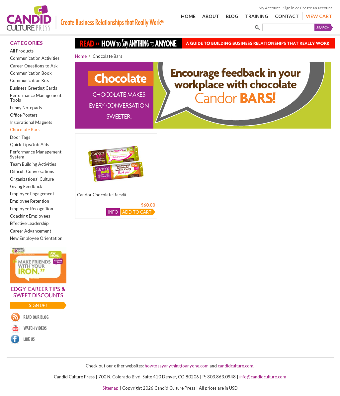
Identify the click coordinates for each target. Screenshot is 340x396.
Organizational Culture (32, 179)
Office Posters (24, 115)
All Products (22, 50)
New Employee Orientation (36, 238)
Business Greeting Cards (33, 88)
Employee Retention (29, 201)
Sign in (289, 7)
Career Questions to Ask (34, 65)
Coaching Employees (30, 216)
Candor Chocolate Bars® (101, 194)
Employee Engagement (32, 193)
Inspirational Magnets (31, 122)
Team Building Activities (33, 164)
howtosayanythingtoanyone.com (177, 365)
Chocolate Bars (25, 129)
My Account (269, 7)
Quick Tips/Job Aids (29, 144)
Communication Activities (34, 58)
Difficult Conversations (32, 171)
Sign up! (38, 305)
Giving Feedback (26, 186)
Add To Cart (137, 212)
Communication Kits (29, 80)
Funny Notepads (26, 107)
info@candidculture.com (262, 376)
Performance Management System (35, 154)
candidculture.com (235, 365)
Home (81, 56)
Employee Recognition (31, 208)
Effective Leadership (29, 223)
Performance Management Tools (35, 98)
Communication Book (31, 73)
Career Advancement (30, 231)
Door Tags (20, 137)
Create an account (316, 7)
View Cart (319, 16)
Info (113, 212)
